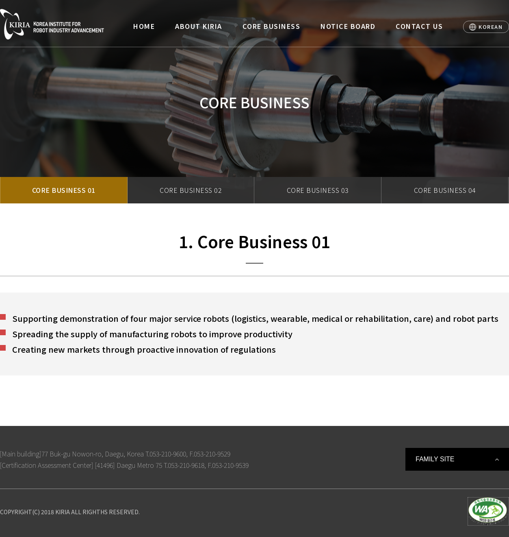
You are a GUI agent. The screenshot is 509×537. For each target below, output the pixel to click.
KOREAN (491, 27)
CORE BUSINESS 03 (318, 190)
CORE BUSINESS (272, 26)
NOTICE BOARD (348, 26)
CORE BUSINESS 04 (445, 190)
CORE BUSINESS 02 (191, 190)
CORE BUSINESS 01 (63, 190)
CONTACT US (419, 26)
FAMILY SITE (435, 459)
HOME (144, 26)
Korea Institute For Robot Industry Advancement (52, 24)
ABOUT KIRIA (198, 26)
